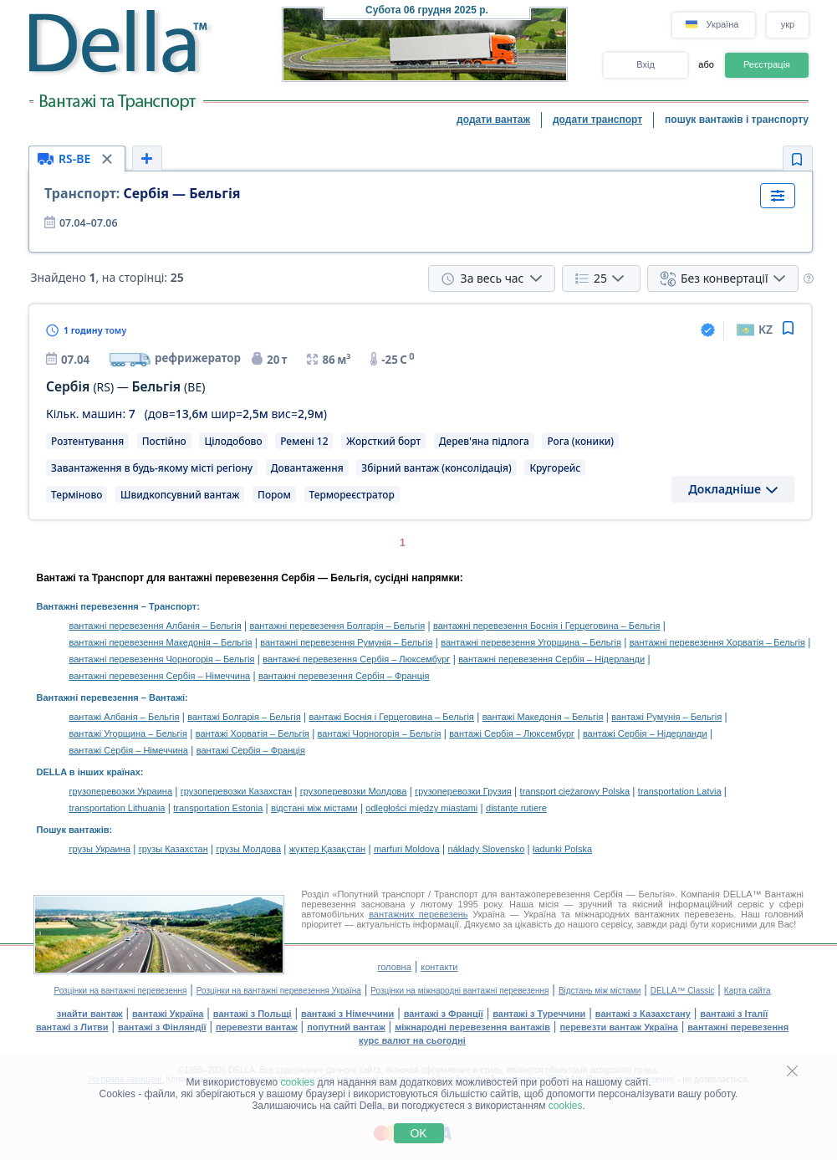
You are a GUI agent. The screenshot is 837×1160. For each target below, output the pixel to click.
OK (418, 1133)
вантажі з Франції (443, 1014)
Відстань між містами (600, 990)
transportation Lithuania (117, 808)
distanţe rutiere (516, 808)
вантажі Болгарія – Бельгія (244, 717)
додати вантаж (493, 119)
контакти (439, 967)
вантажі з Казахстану (643, 1014)
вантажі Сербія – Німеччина (128, 750)
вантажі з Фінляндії (162, 1027)
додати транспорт (597, 119)
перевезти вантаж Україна (618, 1027)
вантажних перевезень (418, 914)
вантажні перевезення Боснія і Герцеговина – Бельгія (546, 626)
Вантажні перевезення (88, 606)
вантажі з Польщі (252, 1014)
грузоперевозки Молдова (353, 791)
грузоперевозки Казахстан (236, 791)
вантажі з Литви (72, 1027)
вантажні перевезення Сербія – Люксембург (356, 659)
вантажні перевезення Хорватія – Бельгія (717, 642)
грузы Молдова (249, 849)
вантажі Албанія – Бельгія (124, 717)
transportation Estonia (218, 808)
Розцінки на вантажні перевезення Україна (278, 990)
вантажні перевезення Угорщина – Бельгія (531, 642)
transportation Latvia (680, 791)
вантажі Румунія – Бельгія (666, 717)
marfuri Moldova (407, 849)
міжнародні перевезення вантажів (472, 1027)
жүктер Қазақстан (327, 849)
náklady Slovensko (486, 849)
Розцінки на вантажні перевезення (120, 990)
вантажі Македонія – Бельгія (543, 717)
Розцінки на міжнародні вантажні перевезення (459, 990)
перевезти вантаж (257, 1027)
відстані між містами (314, 808)
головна (394, 967)
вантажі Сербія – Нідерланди (645, 733)
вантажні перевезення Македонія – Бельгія (161, 642)
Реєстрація (766, 64)
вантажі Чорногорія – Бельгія (379, 733)
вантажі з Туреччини (539, 1014)
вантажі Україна (167, 1014)
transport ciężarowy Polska (575, 791)
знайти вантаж (90, 1014)
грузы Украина (99, 849)
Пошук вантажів (73, 830)
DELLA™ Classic (683, 990)
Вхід (645, 64)
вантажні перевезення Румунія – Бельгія (346, 642)
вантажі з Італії (734, 1014)
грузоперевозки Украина (121, 791)
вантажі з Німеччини (347, 1014)
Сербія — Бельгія (142, 193)
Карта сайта (747, 990)
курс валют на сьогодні (412, 1040)
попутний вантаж (346, 1027)
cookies (298, 1082)
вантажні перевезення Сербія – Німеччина (160, 676)
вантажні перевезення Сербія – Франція (343, 676)
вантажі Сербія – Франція (250, 750)
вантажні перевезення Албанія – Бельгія (155, 626)
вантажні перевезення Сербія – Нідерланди (551, 659)
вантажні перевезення (738, 1027)
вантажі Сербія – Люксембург (511, 733)
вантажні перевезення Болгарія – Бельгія (337, 626)
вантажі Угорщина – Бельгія (128, 733)
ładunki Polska (562, 849)
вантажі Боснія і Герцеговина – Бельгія (391, 717)
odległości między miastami (421, 808)
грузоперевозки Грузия (463, 791)
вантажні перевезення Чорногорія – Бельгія (162, 659)
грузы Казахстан (173, 849)
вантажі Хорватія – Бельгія (252, 733)
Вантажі (167, 697)
